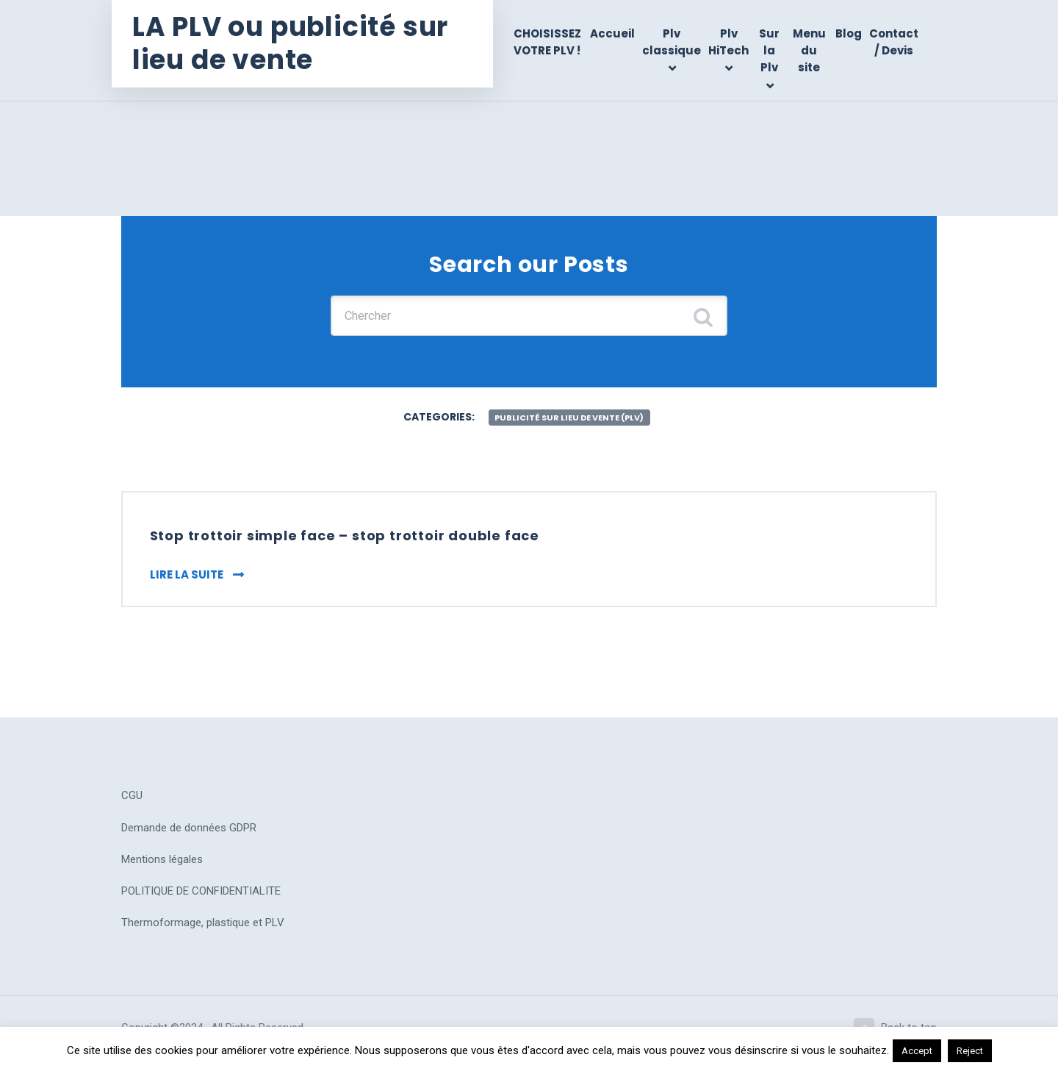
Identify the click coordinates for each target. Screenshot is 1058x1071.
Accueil (616, 33)
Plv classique (675, 42)
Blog (848, 33)
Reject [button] (970, 1050)
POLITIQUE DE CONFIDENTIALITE (201, 899)
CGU (132, 804)
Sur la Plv (772, 51)
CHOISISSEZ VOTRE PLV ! (552, 42)
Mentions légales (162, 868)
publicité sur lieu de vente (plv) (569, 421)
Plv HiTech (732, 42)
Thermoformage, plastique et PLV (202, 931)
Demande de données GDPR (188, 836)
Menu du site (810, 51)
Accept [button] (917, 1050)
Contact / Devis (893, 42)
